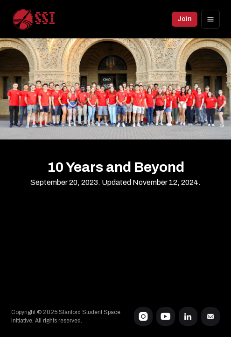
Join (184, 18)
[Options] (210, 19)
